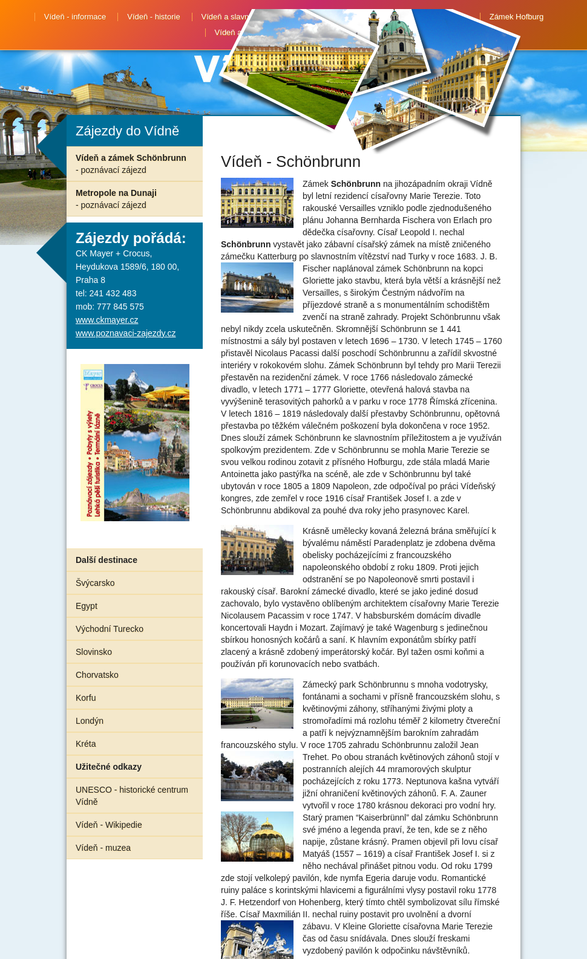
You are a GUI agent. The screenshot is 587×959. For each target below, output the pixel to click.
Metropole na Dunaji (116, 199)
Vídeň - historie (153, 17)
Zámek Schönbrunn (433, 17)
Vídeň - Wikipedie (109, 825)
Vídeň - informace (75, 17)
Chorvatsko (97, 675)
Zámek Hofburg (517, 17)
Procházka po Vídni (344, 17)
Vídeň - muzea (103, 848)
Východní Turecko (109, 629)
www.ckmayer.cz (107, 320)
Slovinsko (94, 652)
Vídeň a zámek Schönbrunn (131, 164)
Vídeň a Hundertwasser (256, 32)
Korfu (86, 698)
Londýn (89, 721)
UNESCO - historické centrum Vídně (132, 796)
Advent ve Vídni (345, 32)
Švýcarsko (95, 583)
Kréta (86, 744)
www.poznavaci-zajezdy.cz (125, 333)
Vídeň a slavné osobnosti (245, 17)
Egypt (86, 606)
